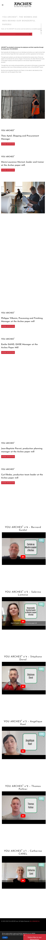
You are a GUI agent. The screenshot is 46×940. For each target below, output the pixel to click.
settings (3, 934)
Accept (4, 937)
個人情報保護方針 (35, 921)
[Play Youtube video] (23, 557)
